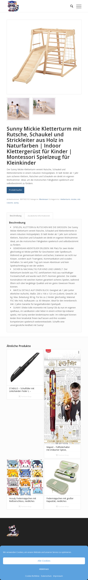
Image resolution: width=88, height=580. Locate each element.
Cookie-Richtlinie (32, 576)
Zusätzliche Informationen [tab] (39, 216)
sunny (16, 203)
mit (78, 199)
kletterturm (65, 199)
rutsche (10, 203)
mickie (73, 199)
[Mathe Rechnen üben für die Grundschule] (36, 6)
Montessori (43, 199)
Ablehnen (44, 569)
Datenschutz (46, 576)
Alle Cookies (44, 560)
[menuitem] (70, 6)
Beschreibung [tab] (16, 216)
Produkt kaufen (15, 190)
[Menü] (77, 6)
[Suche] (70, 6)
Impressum (58, 576)
